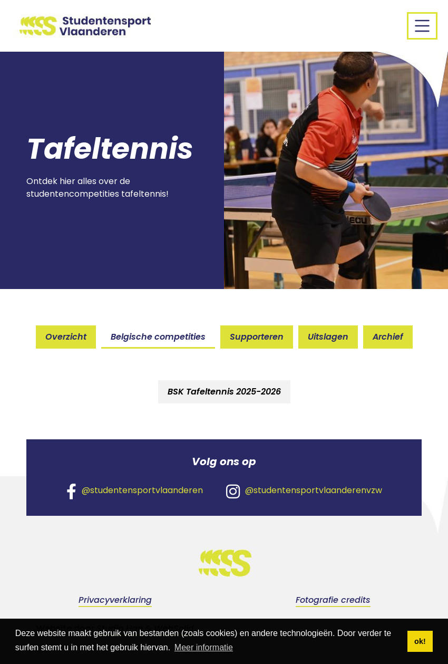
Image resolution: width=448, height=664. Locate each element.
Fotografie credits (333, 600)
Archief (388, 337)
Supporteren (257, 337)
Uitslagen (328, 337)
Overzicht (65, 337)
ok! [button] (420, 641)
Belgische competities (158, 337)
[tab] (224, 392)
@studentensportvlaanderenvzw (304, 491)
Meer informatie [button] (203, 647)
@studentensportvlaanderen (134, 491)
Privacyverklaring (115, 600)
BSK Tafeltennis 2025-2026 (224, 392)
